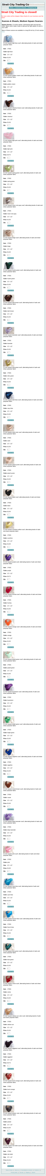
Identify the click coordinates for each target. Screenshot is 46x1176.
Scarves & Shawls (20, 7)
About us (17, 1170)
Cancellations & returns (26, 1170)
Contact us (37, 1170)
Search (33, 1172)
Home (12, 7)
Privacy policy (14, 1172)
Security (21, 1172)
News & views (9, 1170)
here (3, 32)
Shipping (27, 1172)
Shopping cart (32, 7)
